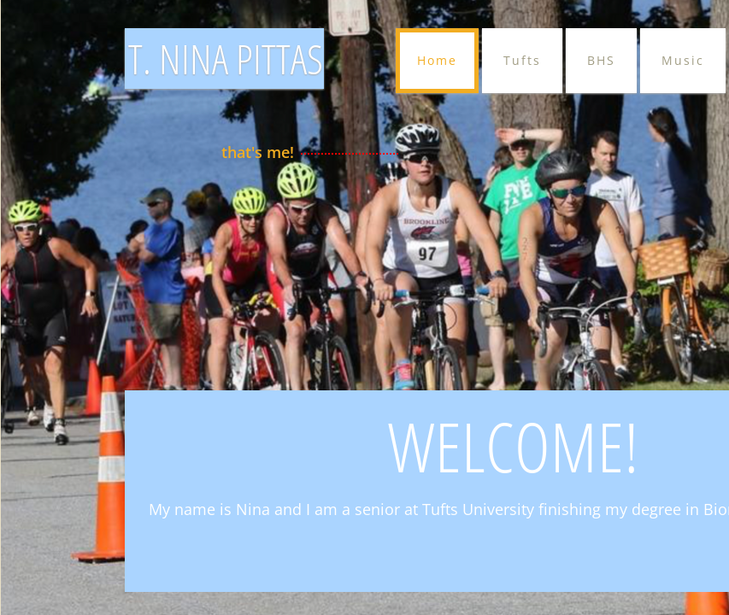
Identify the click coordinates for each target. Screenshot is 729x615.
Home (437, 60)
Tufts (522, 60)
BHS (601, 60)
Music (682, 60)
